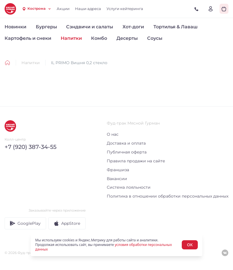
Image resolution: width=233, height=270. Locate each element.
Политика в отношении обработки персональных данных (167, 196)
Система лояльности (129, 187)
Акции (63, 8)
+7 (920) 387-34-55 (30, 146)
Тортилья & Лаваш (175, 26)
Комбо (99, 38)
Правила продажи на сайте (136, 160)
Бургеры (46, 26)
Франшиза (118, 169)
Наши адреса (88, 8)
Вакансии (117, 178)
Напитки (71, 38)
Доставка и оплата (126, 143)
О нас (113, 134)
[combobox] (36, 9)
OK (190, 244)
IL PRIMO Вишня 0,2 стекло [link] (79, 62)
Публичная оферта (127, 152)
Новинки (15, 26)
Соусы (154, 38)
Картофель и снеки (28, 38)
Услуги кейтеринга (124, 8)
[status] (116, 244)
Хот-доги (133, 26)
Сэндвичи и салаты (89, 26)
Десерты (127, 38)
